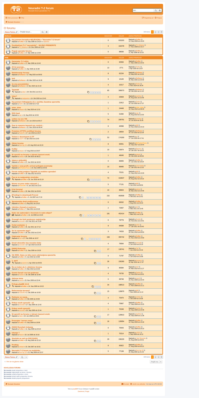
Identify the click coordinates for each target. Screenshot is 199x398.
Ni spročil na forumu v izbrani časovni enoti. (31, 155)
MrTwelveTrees (141, 143)
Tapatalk (15, 90)
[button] (161, 32)
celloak (21, 347)
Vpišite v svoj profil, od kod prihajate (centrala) (32, 166)
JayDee (138, 314)
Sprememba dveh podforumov (25, 201)
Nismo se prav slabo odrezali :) (25, 184)
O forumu (9, 28)
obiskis (21, 156)
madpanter (25, 98)
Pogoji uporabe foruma (22, 51)
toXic (137, 225)
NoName (22, 74)
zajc (20, 115)
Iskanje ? (15, 333)
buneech (139, 260)
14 (93, 198)
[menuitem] (21, 18)
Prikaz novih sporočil (21, 308)
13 (90, 198)
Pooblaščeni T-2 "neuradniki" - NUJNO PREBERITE (34, 45)
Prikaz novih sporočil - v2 (23, 303)
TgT (137, 248)
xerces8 (21, 221)
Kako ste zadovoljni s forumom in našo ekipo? (32, 213)
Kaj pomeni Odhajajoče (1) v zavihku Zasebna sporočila (36, 102)
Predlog (15, 345)
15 (96, 198)
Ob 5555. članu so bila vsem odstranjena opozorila (34, 255)
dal (137, 207)
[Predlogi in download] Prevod (25, 195)
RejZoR (21, 133)
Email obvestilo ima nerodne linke (26, 243)
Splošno (46, 41)
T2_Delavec (23, 47)
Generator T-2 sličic (20, 61)
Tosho (138, 67)
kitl (137, 125)
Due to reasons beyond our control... (28, 125)
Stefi (20, 104)
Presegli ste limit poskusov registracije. (29, 219)
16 (99, 198)
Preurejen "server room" (22, 321)
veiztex (138, 297)
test (13, 78)
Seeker (21, 274)
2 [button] (155, 32)
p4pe (23, 92)
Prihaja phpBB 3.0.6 (20, 284)
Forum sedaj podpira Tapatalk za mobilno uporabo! (34, 172)
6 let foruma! (17, 189)
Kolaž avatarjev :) (19, 225)
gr (136, 136)
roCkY (21, 138)
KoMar (21, 41)
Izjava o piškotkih (19, 160)
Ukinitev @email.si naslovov (24, 207)
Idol (137, 267)
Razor (21, 334)
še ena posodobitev (20, 84)
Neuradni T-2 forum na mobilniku (26, 350)
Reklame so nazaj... (20, 297)
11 (93, 215)
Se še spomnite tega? (21, 231)
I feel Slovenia (141, 338)
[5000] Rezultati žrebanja (22, 327)
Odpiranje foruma (19, 236)
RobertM (22, 185)
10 (90, 215)
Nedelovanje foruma (20, 73)
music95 (22, 292)
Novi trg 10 (22, 145)
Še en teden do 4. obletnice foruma (27, 267)
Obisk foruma (17, 143)
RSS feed (16, 113)
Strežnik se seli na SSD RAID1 (25, 338)
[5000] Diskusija (19, 248)
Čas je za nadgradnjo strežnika (25, 177)
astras (138, 189)
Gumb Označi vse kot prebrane (25, 273)
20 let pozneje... (18, 67)
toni (20, 238)
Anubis (138, 219)
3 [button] (158, 32)
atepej (21, 109)
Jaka (20, 316)
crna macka (140, 166)
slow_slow (16, 108)
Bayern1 (139, 149)
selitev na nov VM (19, 119)
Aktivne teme (17, 278)
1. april (15, 261)
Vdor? (14, 96)
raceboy (138, 96)
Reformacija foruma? (21, 291)
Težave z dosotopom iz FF (23, 137)
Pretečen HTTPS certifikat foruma (26, 131)
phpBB (75, 389)
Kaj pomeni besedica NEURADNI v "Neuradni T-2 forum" (36, 40)
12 (87, 198)
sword (24, 263)
